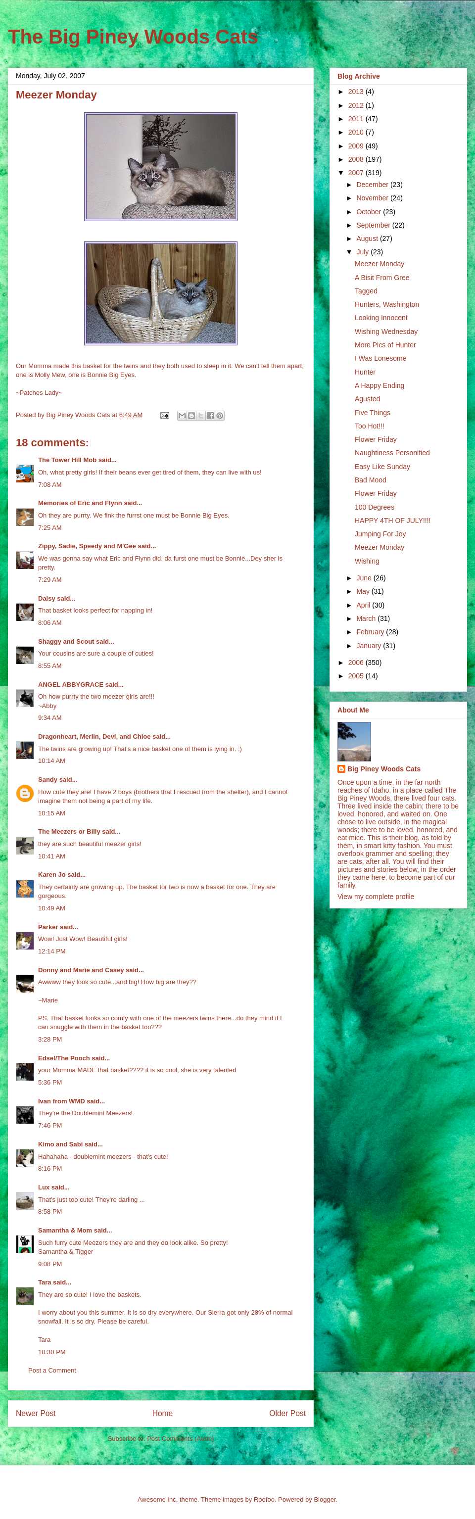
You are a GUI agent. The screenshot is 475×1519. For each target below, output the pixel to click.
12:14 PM (52, 951)
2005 (357, 676)
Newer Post (36, 1413)
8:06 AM (50, 622)
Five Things (372, 413)
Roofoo (264, 1499)
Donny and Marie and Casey (81, 970)
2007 (357, 173)
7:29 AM (50, 579)
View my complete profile (375, 897)
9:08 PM (50, 1264)
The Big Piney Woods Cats (133, 36)
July (363, 252)
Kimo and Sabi (60, 1144)
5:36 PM (50, 1082)
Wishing (367, 561)
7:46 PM (50, 1125)
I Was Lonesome (381, 358)
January (369, 646)
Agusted (367, 399)
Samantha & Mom (65, 1230)
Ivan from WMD (61, 1101)
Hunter (365, 372)
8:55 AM (50, 665)
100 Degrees (374, 507)
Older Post (287, 1413)
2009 (357, 146)
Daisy (46, 598)
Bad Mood (370, 480)
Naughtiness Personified (392, 453)
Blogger (324, 1499)
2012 (357, 105)
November (373, 198)
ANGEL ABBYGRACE (70, 684)
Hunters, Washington (387, 304)
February (371, 632)
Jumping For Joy (380, 534)
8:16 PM (50, 1168)
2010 (357, 132)
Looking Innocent (381, 318)
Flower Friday (376, 439)
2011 (357, 119)
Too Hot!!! (369, 426)
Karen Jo (52, 874)
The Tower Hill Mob (67, 460)
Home (162, 1413)
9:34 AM (50, 717)
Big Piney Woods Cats (384, 769)
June (364, 578)
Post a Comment (52, 1370)
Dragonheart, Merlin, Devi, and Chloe (94, 736)
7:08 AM (50, 484)
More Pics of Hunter (385, 345)
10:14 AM (51, 760)
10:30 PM (52, 1352)
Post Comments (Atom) (180, 1438)
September (374, 225)
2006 (357, 662)
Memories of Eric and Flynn (80, 503)
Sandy (47, 779)
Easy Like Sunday (382, 467)
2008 (357, 159)
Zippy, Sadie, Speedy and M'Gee (87, 546)
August (368, 238)
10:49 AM (51, 908)
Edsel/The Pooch (64, 1058)
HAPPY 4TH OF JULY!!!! (393, 520)
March (367, 618)
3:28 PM (50, 1039)
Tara (44, 1282)
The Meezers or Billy (69, 831)
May (363, 591)
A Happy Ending (379, 385)
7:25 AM (50, 527)
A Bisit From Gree (382, 278)
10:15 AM (51, 813)
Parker (48, 927)
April (364, 605)
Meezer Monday (379, 264)
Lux (43, 1187)
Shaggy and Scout (66, 641)
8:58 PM (50, 1211)
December (373, 185)
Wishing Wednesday (386, 331)
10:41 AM (51, 856)
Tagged (366, 291)
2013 (357, 91)
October (369, 212)
